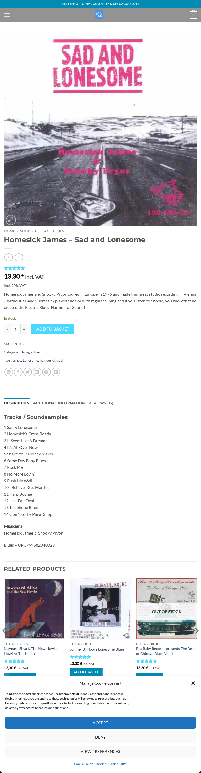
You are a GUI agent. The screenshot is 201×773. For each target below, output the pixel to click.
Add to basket (52, 329)
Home (9, 231)
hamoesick (48, 360)
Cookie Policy (83, 764)
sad (60, 360)
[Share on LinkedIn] (56, 372)
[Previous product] (19, 257)
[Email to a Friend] (37, 372)
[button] (193, 683)
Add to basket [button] (86, 672)
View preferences (100, 751)
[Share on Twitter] (27, 372)
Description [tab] (17, 403)
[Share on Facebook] (18, 372)
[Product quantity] (15, 329)
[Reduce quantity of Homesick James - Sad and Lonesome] (7, 329)
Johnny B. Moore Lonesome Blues (97, 649)
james (16, 360)
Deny (100, 737)
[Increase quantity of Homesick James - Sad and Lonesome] (24, 329)
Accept (100, 722)
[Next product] (8, 257)
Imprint (100, 764)
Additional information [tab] (59, 403)
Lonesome (30, 360)
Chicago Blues (49, 231)
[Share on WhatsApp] (8, 372)
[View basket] (193, 15)
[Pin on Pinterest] (46, 372)
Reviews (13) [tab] (100, 403)
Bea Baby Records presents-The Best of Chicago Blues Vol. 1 (165, 651)
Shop (25, 231)
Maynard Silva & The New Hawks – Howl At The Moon (32, 651)
